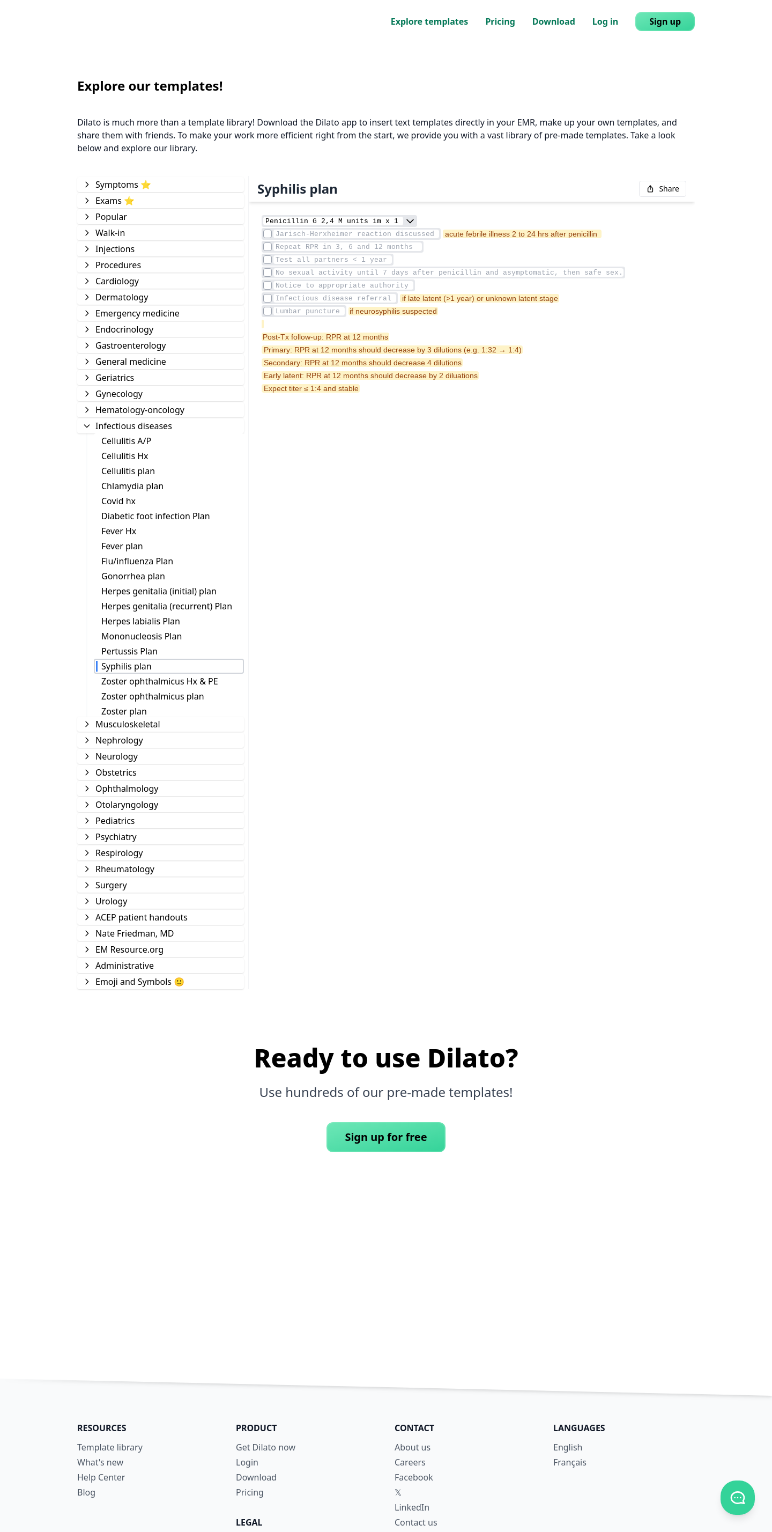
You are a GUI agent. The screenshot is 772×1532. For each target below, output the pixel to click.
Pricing (500, 21)
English (567, 1447)
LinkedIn (412, 1507)
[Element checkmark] (267, 234)
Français (570, 1462)
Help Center (101, 1477)
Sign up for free (386, 1137)
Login (247, 1462)
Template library (110, 1447)
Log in (605, 21)
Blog (86, 1492)
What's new (100, 1462)
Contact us (416, 1522)
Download (553, 21)
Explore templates (430, 21)
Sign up (665, 21)
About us (412, 1447)
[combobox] (410, 221)
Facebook (414, 1477)
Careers (410, 1462)
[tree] (160, 582)
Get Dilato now (265, 1447)
